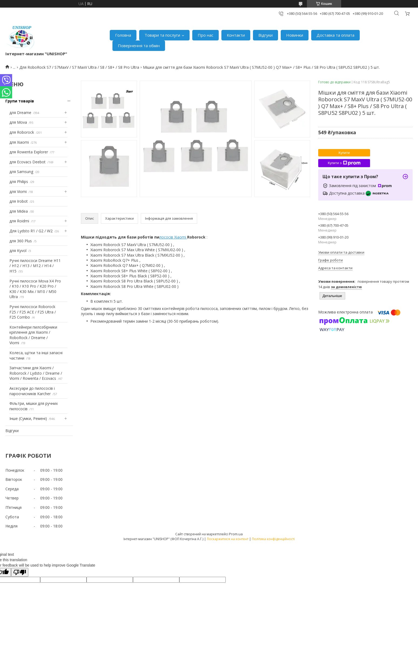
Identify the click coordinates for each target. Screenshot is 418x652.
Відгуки (265, 35)
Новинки (294, 35)
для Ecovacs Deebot (27, 161)
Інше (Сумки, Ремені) (28, 418)
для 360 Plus (20, 240)
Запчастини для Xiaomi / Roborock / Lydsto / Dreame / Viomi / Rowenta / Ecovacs (35, 373)
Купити (344, 153)
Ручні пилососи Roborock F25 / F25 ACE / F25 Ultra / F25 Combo (32, 312)
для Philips (18, 181)
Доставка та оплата (335, 35)
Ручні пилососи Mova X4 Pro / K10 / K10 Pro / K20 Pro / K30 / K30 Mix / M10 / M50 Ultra (35, 288)
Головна (123, 35)
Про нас (205, 35)
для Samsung (21, 171)
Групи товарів (19, 101)
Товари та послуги (162, 35)
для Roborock (21, 132)
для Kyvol (17, 250)
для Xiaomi (19, 142)
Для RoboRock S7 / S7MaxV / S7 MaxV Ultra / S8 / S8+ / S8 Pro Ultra (79, 67)
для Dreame (20, 112)
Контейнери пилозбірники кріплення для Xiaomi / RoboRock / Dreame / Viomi (33, 335)
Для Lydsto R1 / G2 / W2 (31, 230)
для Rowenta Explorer (28, 151)
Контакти (236, 35)
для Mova (18, 122)
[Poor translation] (19, 572)
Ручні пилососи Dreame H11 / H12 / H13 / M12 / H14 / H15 (35, 266)
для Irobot (18, 201)
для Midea (18, 211)
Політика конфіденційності (273, 539)
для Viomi (18, 191)
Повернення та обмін (139, 45)
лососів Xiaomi (173, 237)
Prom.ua (236, 534)
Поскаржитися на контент (227, 539)
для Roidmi (19, 220)
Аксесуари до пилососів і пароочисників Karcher (32, 391)
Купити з (344, 163)
